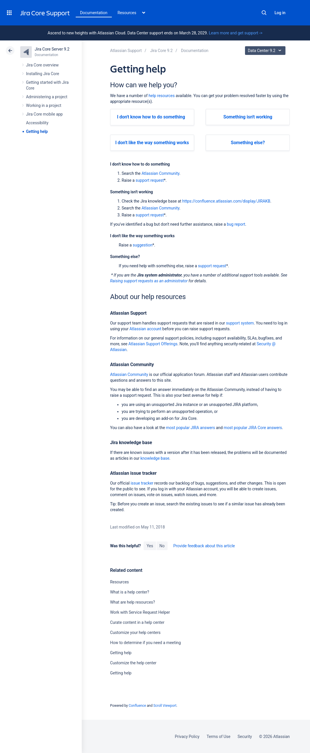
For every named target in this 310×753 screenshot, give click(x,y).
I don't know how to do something (151, 117)
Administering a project (46, 96)
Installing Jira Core (42, 73)
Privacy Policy (187, 736)
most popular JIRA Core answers (253, 427)
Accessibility (37, 122)
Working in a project (43, 105)
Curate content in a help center (137, 622)
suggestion (142, 245)
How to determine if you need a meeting (145, 642)
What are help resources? (132, 602)
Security (244, 736)
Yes (149, 546)
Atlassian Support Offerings (152, 344)
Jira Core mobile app (44, 114)
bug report (236, 224)
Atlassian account (145, 329)
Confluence (137, 706)
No (162, 546)
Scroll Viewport (165, 706)
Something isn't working (247, 117)
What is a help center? (129, 592)
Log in (279, 12)
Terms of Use (218, 736)
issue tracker (142, 483)
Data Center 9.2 (266, 50)
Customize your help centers (135, 632)
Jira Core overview (42, 65)
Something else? (248, 142)
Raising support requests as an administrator (149, 281)
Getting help (37, 131)
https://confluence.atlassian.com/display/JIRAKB (226, 201)
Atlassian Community (160, 173)
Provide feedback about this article (204, 546)
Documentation (93, 12)
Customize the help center (133, 663)
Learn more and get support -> (235, 33)
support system (240, 323)
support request (149, 180)
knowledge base (154, 458)
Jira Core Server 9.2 (52, 49)
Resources (119, 582)
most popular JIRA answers (190, 427)
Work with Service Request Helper (140, 612)
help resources (161, 95)
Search (264, 12)
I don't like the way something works (152, 142)
